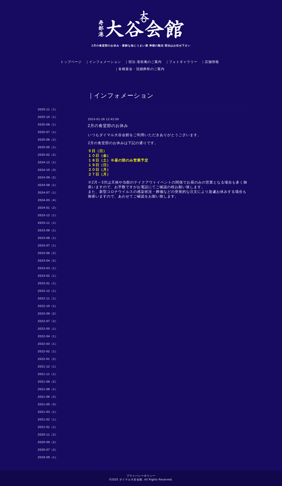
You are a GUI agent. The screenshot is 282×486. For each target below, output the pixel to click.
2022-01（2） (48, 359)
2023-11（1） (48, 222)
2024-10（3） (48, 169)
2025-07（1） (48, 132)
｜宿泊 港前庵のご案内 (143, 62)
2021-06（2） (48, 396)
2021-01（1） (48, 427)
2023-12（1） (48, 215)
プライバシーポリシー (141, 475)
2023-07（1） (48, 245)
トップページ (71, 62)
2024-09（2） (48, 177)
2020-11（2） (48, 434)
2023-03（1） (48, 268)
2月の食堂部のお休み (108, 125)
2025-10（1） (48, 117)
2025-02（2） (48, 154)
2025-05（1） (48, 147)
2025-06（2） (48, 139)
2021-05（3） (48, 404)
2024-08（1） (48, 185)
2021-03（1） (48, 411)
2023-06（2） (48, 253)
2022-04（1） (48, 336)
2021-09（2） (48, 381)
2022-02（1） (48, 351)
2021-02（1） (48, 419)
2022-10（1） (48, 306)
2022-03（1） (48, 343)
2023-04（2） (48, 260)
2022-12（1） (48, 290)
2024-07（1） (48, 192)
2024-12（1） (48, 162)
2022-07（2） (48, 321)
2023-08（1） (48, 238)
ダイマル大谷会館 (130, 479)
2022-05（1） (48, 328)
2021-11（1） (48, 374)
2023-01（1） (48, 283)
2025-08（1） (48, 124)
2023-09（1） (48, 230)
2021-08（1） (48, 389)
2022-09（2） (48, 313)
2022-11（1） (48, 298)
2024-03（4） (48, 200)
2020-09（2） (48, 442)
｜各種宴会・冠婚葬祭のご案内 (140, 69)
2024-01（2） (48, 207)
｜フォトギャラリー (181, 62)
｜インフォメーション (103, 62)
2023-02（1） (48, 275)
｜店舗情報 (210, 62)
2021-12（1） (48, 366)
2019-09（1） (48, 457)
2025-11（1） (48, 109)
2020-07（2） (48, 449)
